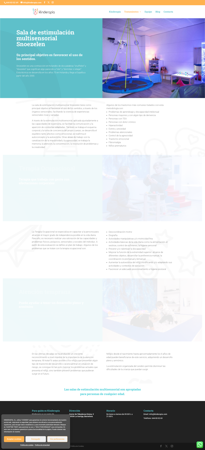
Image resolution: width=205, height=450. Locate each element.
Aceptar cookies (14, 439)
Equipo (148, 12)
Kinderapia (115, 12)
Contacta (168, 12)
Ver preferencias (57, 439)
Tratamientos (131, 12)
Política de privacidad (42, 445)
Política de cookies (26, 445)
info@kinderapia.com (158, 414)
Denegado (35, 439)
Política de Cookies (77, 446)
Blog (157, 12)
